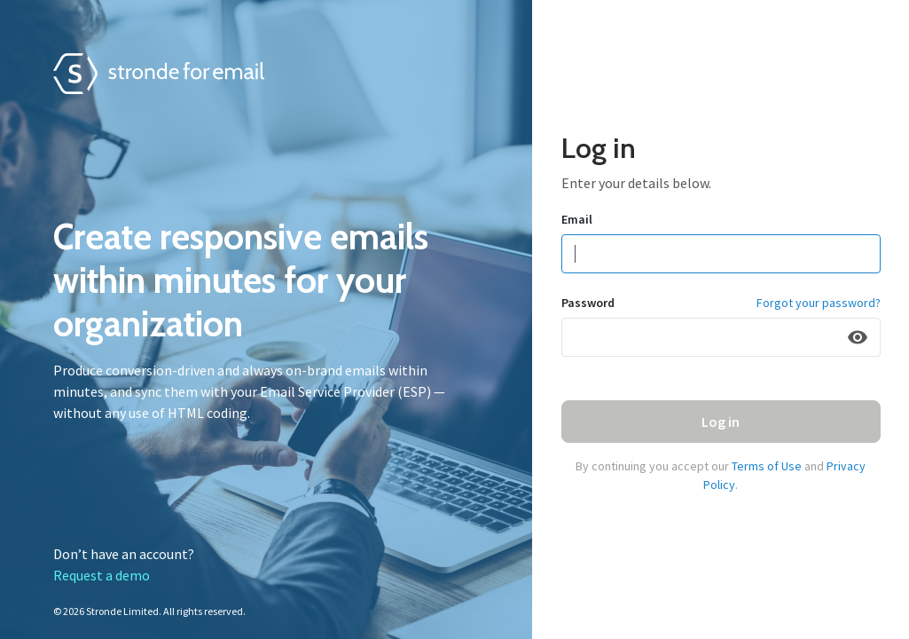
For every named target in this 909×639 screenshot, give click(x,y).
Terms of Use (767, 466)
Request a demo (101, 575)
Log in (720, 421)
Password (588, 303)
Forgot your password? (818, 303)
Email (576, 219)
